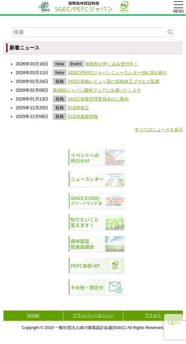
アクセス (153, 315)
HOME (33, 315)
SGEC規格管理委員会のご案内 (98, 98)
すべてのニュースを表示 (159, 129)
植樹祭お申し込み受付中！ (111, 63)
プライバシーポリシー (93, 315)
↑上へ (173, 322)
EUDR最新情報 (83, 116)
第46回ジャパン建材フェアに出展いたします (97, 90)
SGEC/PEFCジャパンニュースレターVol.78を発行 (117, 72)
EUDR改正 (78, 107)
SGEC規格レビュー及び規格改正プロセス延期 (113, 81)
